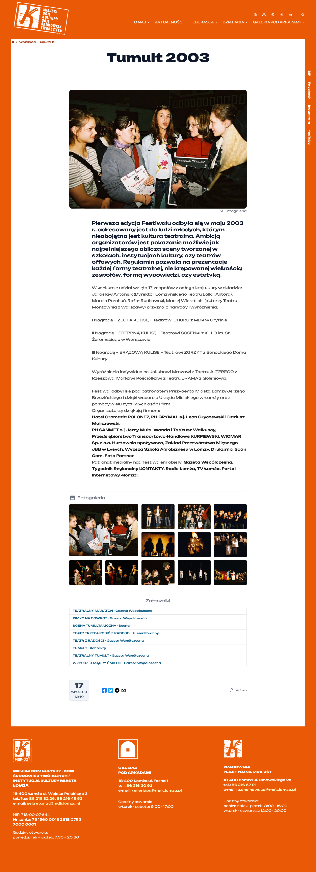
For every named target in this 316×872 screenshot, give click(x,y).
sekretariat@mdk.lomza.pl (53, 803)
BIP (309, 73)
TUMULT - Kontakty (89, 648)
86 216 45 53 (69, 798)
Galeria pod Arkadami (279, 22)
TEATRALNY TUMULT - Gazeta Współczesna (111, 655)
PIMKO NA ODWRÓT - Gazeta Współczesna (110, 618)
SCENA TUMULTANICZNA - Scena (101, 625)
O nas (142, 22)
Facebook (309, 90)
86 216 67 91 (244, 785)
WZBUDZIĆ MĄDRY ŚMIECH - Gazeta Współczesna (117, 663)
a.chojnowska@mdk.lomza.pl (266, 790)
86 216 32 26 (42, 798)
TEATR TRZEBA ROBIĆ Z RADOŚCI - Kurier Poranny (116, 633)
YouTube (309, 137)
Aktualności (171, 22)
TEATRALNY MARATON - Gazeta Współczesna (112, 610)
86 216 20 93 (139, 786)
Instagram (309, 114)
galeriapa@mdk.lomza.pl (157, 790)
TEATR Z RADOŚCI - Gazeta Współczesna (108, 640)
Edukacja (205, 22)
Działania (235, 22)
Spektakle (47, 41)
